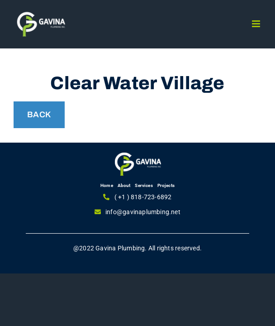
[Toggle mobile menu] (256, 24)
